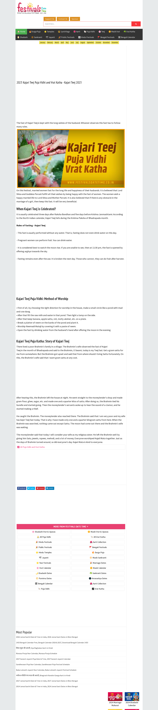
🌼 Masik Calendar (81, 575)
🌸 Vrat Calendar (38, 575)
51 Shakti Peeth (115, 229)
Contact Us (76, 5)
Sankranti (112, 249)
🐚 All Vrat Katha (81, 544)
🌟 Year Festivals (38, 570)
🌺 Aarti (76, 19)
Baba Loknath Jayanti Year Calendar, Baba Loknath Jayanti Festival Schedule (46, 677)
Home (109, 301)
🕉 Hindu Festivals (86, 24)
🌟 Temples (49, 19)
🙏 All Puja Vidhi (38, 544)
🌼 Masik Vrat (114, 19)
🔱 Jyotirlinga (64, 19)
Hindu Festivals (115, 237)
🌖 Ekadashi (22, 24)
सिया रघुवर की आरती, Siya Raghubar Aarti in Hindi (34, 655)
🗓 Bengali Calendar (126, 24)
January (42, 30)
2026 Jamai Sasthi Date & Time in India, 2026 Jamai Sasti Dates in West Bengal (47, 644)
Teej (110, 253)
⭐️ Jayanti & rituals (116, 149)
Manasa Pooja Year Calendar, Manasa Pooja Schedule (36, 660)
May (67, 30)
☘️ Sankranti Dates (81, 580)
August (83, 30)
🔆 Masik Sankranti (81, 564)
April (62, 30)
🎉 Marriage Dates (81, 570)
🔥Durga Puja (34, 19)
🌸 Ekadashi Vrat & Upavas (38, 538)
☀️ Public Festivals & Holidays (120, 159)
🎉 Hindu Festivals (38, 549)
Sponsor (88, 5)
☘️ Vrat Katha (129, 19)
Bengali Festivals (116, 233)
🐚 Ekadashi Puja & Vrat (118, 139)
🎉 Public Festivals (66, 24)
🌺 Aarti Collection (81, 549)
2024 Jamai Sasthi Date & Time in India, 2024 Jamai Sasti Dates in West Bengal (47, 693)
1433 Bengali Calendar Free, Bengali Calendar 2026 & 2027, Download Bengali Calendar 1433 (52, 649)
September (90, 30)
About (109, 305)
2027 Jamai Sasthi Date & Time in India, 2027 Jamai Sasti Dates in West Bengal (47, 688)
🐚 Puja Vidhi (89, 19)
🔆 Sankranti (36, 24)
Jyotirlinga (113, 241)
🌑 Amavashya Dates (81, 585)
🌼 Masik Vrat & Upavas (81, 538)
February (50, 30)
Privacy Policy (113, 317)
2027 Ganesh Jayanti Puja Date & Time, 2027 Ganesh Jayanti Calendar (43, 666)
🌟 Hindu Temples (38, 559)
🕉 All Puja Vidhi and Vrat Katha (31, 454)
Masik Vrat (126, 241)
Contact (110, 309)
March (57, 30)
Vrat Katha (130, 253)
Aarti (126, 229)
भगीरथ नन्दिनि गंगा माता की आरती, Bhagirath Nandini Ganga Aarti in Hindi (43, 682)
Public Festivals (115, 245)
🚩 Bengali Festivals (106, 24)
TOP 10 (134, 249)
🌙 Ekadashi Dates (38, 580)
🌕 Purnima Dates (38, 585)
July (77, 30)
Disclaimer (111, 313)
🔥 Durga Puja (81, 559)
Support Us (63, 5)
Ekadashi (130, 233)
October (98, 30)
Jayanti (128, 237)
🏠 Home (21, 19)
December (115, 30)
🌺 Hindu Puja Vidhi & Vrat (118, 154)
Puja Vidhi (129, 245)
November (106, 30)
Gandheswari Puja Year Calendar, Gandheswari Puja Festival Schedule (43, 671)
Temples (118, 253)
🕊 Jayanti (50, 24)
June (72, 30)
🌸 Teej (101, 19)
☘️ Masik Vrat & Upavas (117, 144)
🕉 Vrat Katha (81, 596)
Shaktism (124, 249)
